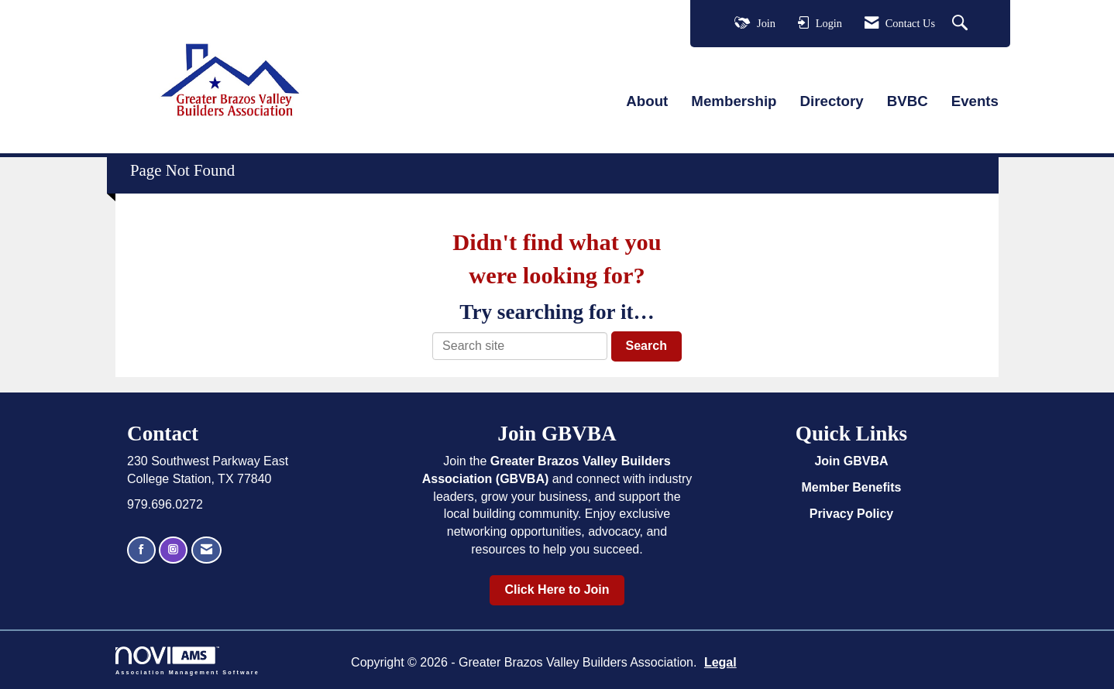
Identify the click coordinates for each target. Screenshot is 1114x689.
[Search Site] (961, 23)
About (647, 101)
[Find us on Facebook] (141, 550)
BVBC (907, 101)
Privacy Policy (852, 513)
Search (646, 345)
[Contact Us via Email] (206, 550)
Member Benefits (852, 487)
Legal (720, 662)
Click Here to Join (556, 589)
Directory (832, 101)
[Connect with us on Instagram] (173, 550)
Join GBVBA (851, 461)
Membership (733, 101)
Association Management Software (187, 660)
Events (975, 101)
